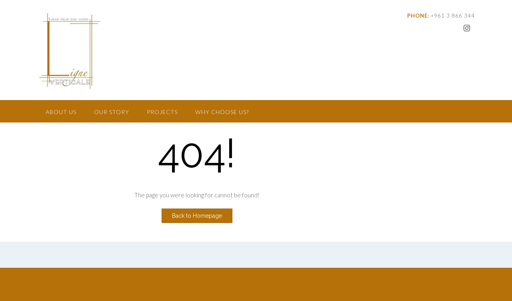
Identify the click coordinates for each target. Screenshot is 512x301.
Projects (162, 111)
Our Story (111, 111)
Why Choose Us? (222, 111)
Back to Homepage (197, 216)
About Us (61, 111)
